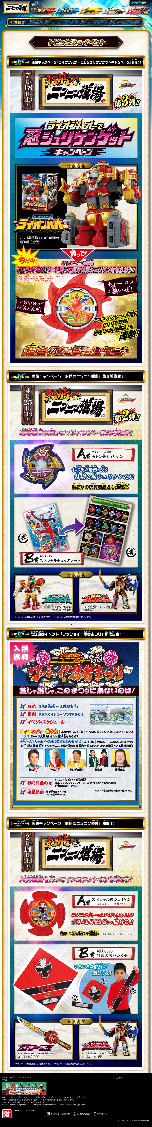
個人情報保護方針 (84, 1114)
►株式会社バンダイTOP (24, 1110)
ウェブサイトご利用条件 (60, 1114)
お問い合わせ (102, 1114)
